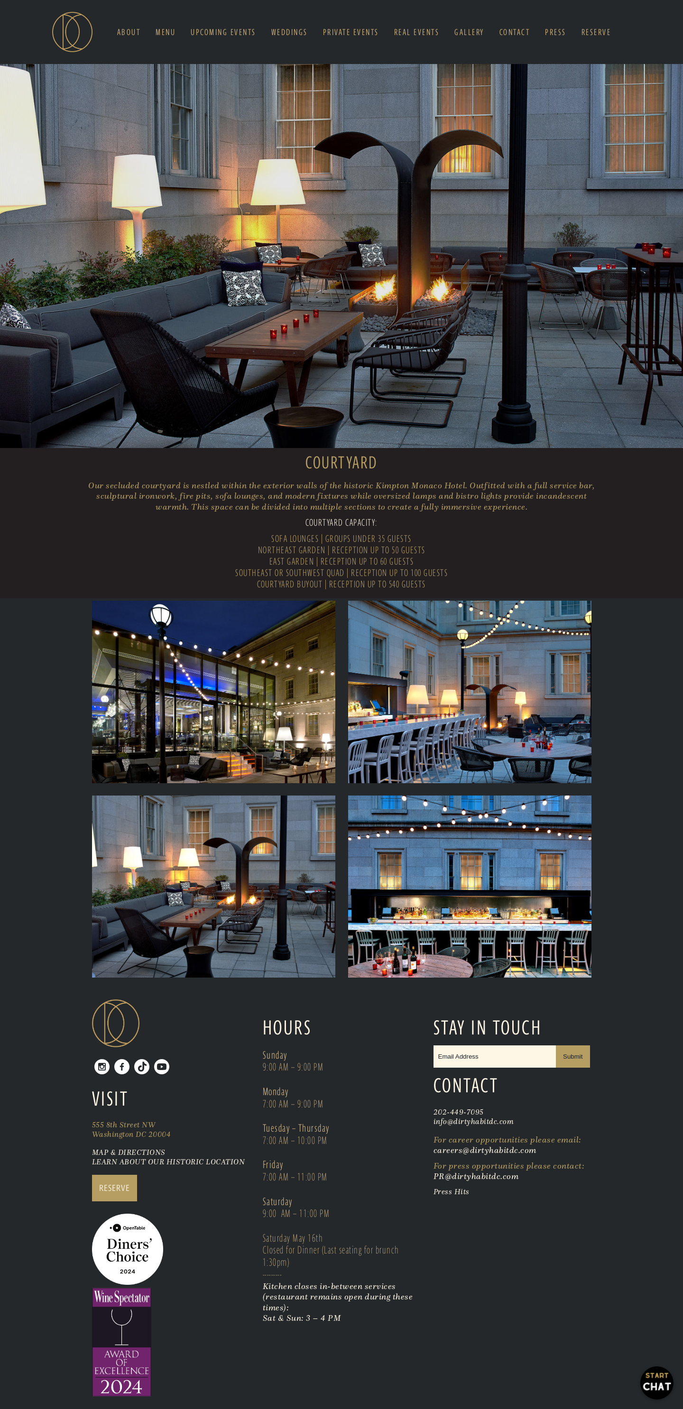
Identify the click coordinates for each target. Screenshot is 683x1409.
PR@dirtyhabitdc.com (476, 1176)
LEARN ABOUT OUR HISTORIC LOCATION (168, 1161)
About (129, 32)
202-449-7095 (459, 1111)
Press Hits (453, 1191)
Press (555, 32)
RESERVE (114, 1188)
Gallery (469, 32)
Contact (514, 32)
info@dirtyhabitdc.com (474, 1121)
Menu (165, 32)
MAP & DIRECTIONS (129, 1152)
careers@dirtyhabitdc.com (485, 1150)
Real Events (417, 32)
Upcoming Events (223, 32)
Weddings (289, 32)
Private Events (351, 32)
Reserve (596, 32)
